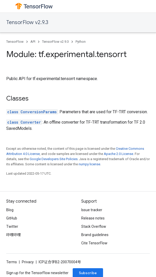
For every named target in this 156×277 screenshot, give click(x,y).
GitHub (11, 218)
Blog (9, 210)
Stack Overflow (93, 226)
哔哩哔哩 (13, 235)
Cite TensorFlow (94, 243)
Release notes (93, 218)
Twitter (12, 226)
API (32, 42)
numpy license (89, 164)
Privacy (28, 262)
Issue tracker (91, 210)
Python (81, 42)
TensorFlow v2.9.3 (27, 22)
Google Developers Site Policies (54, 159)
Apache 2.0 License (118, 154)
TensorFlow (15, 42)
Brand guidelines (94, 235)
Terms (11, 262)
